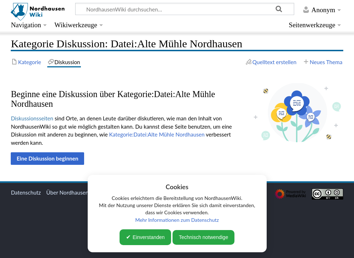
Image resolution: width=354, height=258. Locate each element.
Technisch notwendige (203, 237)
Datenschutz (26, 192)
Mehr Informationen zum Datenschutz (177, 220)
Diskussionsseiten (32, 118)
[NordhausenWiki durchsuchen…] (185, 9)
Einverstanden (149, 237)
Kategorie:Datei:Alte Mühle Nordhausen (157, 134)
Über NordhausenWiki (72, 192)
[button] (47, 158)
